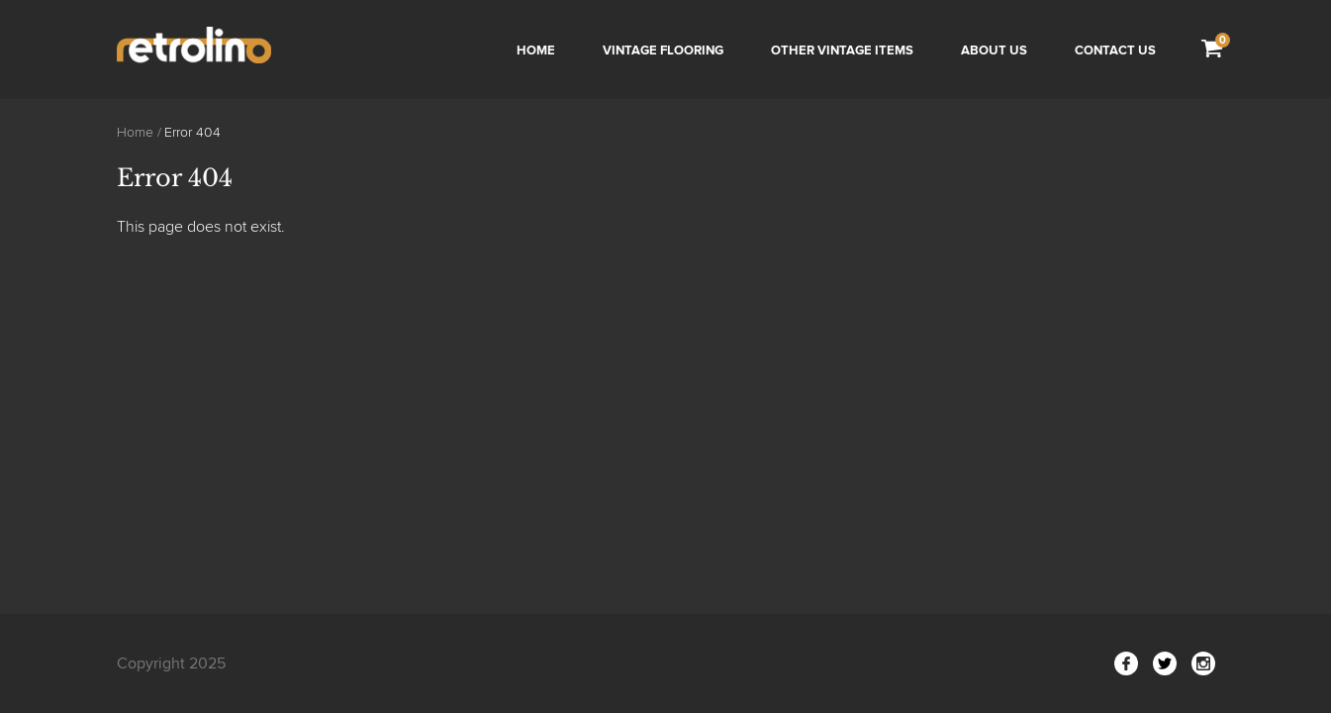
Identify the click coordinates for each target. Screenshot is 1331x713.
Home (536, 50)
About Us (994, 50)
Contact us (1115, 50)
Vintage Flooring (663, 50)
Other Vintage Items (842, 50)
